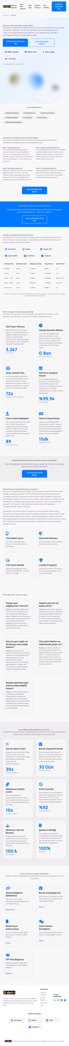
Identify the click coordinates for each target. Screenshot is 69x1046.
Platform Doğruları (14, 6)
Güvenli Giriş (61, 1041)
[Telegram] (65, 1000)
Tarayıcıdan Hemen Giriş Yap (34, 219)
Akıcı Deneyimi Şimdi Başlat (35, 474)
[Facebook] (61, 1000)
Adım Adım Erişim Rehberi (42, 42)
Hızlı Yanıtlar (46, 6)
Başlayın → (10, 973)
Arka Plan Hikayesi (23, 6)
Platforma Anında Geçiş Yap (15, 42)
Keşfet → (42, 907)
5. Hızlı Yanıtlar (27, 117)
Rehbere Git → (11, 910)
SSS (41, 1006)
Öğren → (42, 941)
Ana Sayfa (6, 15)
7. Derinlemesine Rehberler (13, 122)
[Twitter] (55, 1000)
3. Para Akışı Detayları (47, 113)
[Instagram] (58, 1000)
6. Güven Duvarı (42, 117)
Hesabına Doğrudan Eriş (59, 6)
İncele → (9, 943)
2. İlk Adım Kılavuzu (29, 113)
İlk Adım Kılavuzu (38, 6)
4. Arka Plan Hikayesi (11, 117)
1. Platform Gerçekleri (12, 113)
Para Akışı (30, 6)
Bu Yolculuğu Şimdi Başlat (34, 190)
